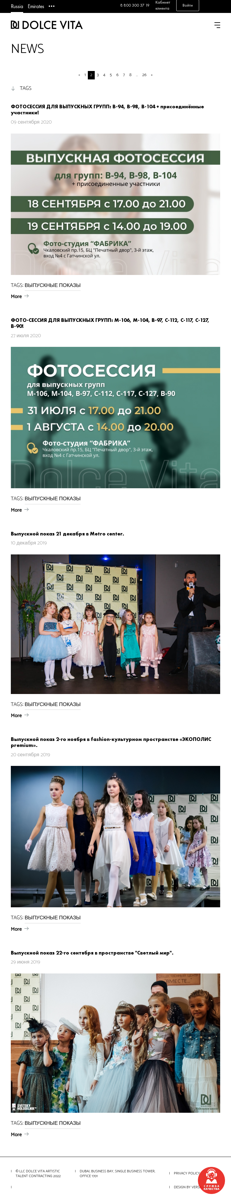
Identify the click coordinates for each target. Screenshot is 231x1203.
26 (144, 75)
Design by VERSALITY (191, 1187)
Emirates (36, 6)
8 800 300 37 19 (134, 5)
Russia (17, 6)
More (16, 296)
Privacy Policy (187, 1173)
